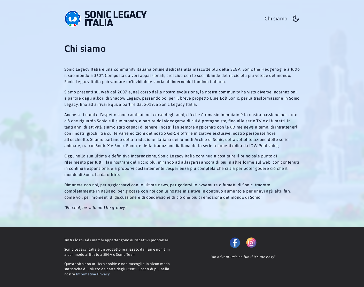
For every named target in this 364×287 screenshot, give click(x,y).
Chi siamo (276, 18)
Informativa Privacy (93, 274)
